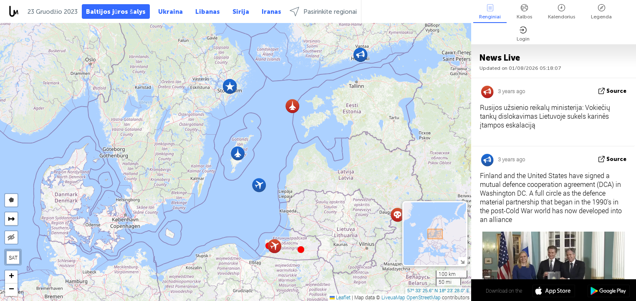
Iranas (271, 11)
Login (523, 34)
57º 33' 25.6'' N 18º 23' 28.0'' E (438, 290)
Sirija (240, 11)
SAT (13, 257)
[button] (301, 249)
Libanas (207, 11)
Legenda (601, 12)
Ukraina (170, 11)
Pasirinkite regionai (323, 11)
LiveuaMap (393, 297)
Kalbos (524, 12)
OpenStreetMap (423, 297)
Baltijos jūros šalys (116, 11)
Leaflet (340, 297)
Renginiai (490, 12)
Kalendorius (561, 12)
